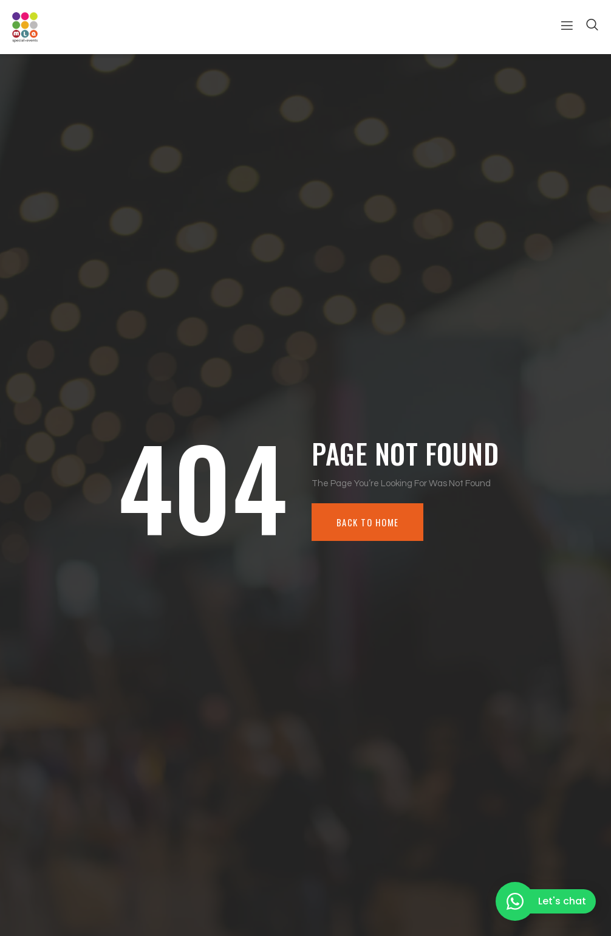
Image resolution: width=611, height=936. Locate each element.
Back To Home (369, 522)
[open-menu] (562, 27)
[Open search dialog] (593, 27)
